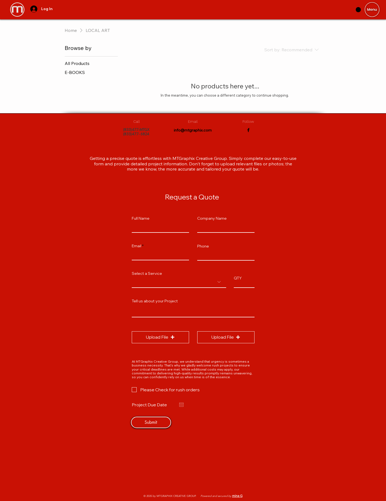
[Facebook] (248, 130)
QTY (238, 278)
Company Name (212, 218)
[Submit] (151, 422)
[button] (372, 9)
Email (136, 246)
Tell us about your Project (155, 301)
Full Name (140, 218)
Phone (203, 246)
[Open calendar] (181, 404)
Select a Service (147, 273)
